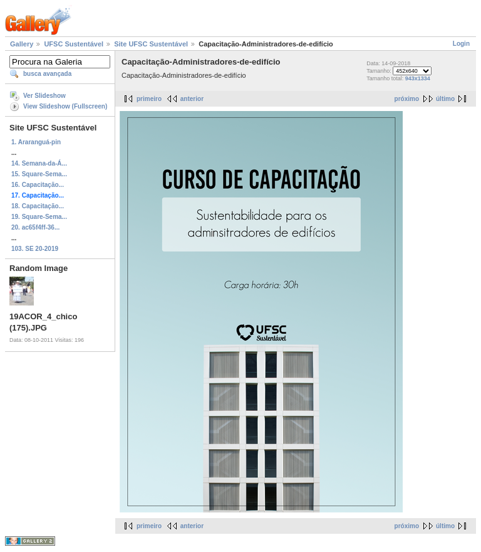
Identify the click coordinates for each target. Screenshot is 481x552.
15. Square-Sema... (39, 174)
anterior (192, 98)
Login (461, 43)
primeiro (149, 98)
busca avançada (47, 73)
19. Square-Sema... (39, 216)
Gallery (21, 44)
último (445, 98)
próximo (407, 98)
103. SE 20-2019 (34, 248)
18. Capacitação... (37, 206)
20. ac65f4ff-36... (35, 227)
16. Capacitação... (37, 184)
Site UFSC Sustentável (151, 44)
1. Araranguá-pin (36, 142)
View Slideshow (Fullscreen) (65, 106)
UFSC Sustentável (73, 44)
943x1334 (417, 78)
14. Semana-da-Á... (39, 163)
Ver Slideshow (44, 95)
